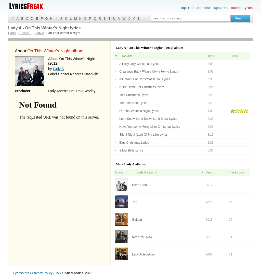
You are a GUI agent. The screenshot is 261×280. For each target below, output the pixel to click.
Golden (137, 219)
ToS (58, 273)
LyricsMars (21, 273)
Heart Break (140, 185)
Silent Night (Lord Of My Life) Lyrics (143, 134)
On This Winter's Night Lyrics (139, 111)
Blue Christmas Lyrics (134, 142)
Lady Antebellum (143, 254)
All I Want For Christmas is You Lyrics (144, 79)
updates (221, 8)
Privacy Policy (42, 273)
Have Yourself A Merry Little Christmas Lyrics (149, 127)
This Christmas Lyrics (133, 95)
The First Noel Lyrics (133, 103)
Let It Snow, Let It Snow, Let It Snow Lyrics (148, 119)
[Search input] (191, 18)
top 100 (187, 8)
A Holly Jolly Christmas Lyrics (139, 64)
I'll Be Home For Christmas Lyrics (141, 87)
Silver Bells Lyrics (131, 150)
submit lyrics (242, 8)
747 (134, 202)
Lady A (58, 69)
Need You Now (142, 237)
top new (204, 8)
